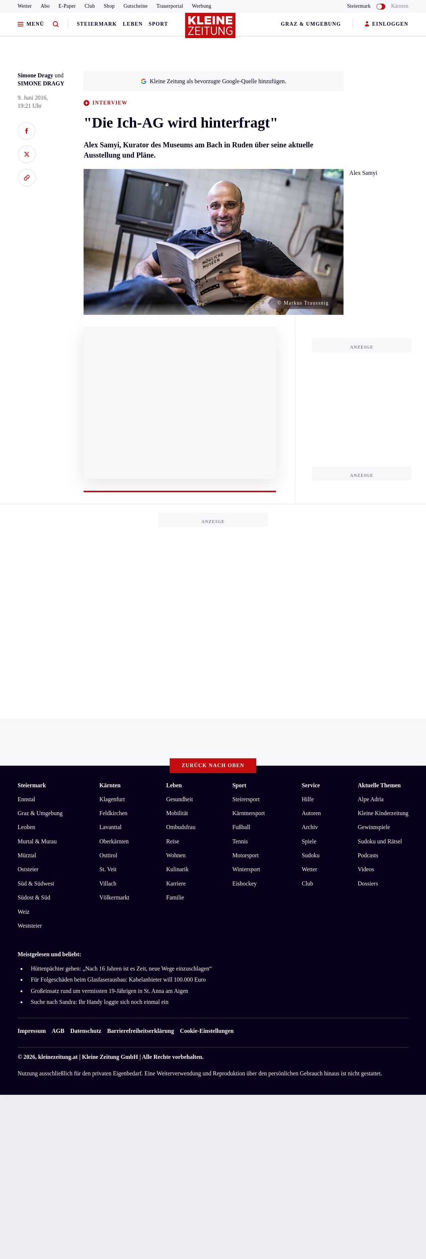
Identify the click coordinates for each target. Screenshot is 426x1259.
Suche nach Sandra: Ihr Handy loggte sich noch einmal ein (99, 1002)
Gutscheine (136, 6)
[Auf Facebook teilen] (27, 131)
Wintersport (246, 869)
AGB (58, 1031)
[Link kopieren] (27, 178)
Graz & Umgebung (311, 24)
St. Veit (108, 869)
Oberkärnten (114, 841)
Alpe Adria (371, 799)
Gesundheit (179, 799)
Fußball (241, 827)
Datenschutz (85, 1031)
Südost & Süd (34, 897)
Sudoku (311, 855)
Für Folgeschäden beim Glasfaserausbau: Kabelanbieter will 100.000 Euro (118, 979)
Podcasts (368, 855)
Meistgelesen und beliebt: (49, 954)
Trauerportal (170, 6)
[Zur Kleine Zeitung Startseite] (211, 29)
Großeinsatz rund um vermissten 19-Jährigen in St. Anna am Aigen (109, 991)
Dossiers (368, 883)
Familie (175, 897)
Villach (107, 883)
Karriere (176, 883)
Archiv (310, 827)
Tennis (240, 841)
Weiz (23, 912)
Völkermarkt (114, 897)
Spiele (309, 841)
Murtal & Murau (37, 841)
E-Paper (67, 6)
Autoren (311, 813)
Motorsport (245, 855)
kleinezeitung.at (58, 1057)
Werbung (202, 6)
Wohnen (176, 855)
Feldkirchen (113, 813)
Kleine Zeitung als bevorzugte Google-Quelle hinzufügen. (213, 81)
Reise (172, 841)
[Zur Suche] (56, 24)
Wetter (25, 6)
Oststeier (28, 869)
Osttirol (108, 855)
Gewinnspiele (374, 827)
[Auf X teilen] (27, 154)
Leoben (26, 827)
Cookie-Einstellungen (207, 1031)
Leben (133, 24)
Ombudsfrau (180, 827)
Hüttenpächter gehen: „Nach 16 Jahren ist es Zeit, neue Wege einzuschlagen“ (121, 968)
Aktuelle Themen (379, 785)
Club (90, 6)
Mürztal (27, 855)
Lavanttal (110, 827)
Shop (109, 6)
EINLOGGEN (386, 24)
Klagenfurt (112, 799)
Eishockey (244, 883)
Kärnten (399, 6)
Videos (366, 869)
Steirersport (246, 799)
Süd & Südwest (36, 883)
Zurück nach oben (213, 765)
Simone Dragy (35, 75)
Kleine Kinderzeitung (383, 813)
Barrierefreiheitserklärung (140, 1031)
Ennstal (26, 799)
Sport (158, 24)
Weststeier (30, 926)
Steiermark (97, 24)
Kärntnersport (248, 813)
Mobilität (177, 813)
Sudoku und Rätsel (380, 841)
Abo (45, 6)
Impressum (32, 1031)
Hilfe (308, 799)
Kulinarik (177, 869)
